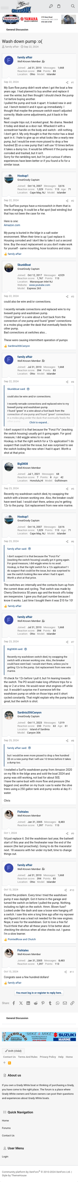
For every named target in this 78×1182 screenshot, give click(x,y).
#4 (72, 381)
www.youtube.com (39, 285)
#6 (72, 541)
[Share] (67, 82)
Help (60, 1056)
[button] (5, 6)
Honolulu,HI (36, 480)
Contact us (8, 1135)
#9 (72, 833)
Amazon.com (12, 225)
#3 (72, 296)
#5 (72, 488)
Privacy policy (48, 1056)
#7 (72, 642)
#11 (72, 971)
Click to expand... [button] (39, 422)
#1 (72, 82)
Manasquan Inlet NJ (41, 281)
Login (5, 1156)
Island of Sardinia (39, 729)
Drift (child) (13, 1050)
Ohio (32, 74)
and (22, 939)
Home (5, 1120)
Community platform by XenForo (36, 1171)
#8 (72, 740)
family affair (12, 46)
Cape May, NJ (37, 192)
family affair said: (17, 548)
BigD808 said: (15, 649)
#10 (72, 890)
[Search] (73, 6)
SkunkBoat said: (16, 389)
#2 (72, 200)
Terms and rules (27, 1056)
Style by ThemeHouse (14, 1175)
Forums (6, 1128)
